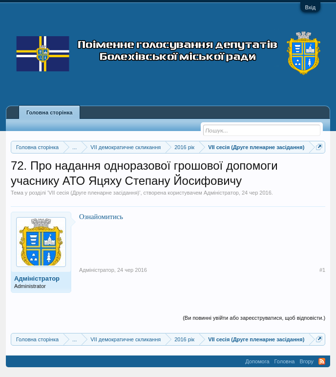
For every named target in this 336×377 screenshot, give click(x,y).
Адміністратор (221, 193)
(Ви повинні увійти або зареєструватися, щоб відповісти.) (254, 318)
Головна (284, 361)
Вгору (306, 361)
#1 (322, 270)
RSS (321, 361)
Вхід (310, 7)
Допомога (257, 361)
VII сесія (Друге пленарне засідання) (93, 193)
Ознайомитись (101, 217)
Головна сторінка (49, 112)
